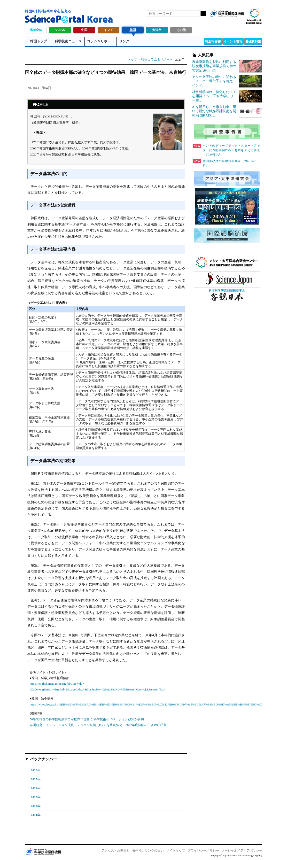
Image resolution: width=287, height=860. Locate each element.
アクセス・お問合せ (115, 850)
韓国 (133, 30)
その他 (181, 30)
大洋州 (157, 30)
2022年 (35, 806)
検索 (203, 13)
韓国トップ (38, 41)
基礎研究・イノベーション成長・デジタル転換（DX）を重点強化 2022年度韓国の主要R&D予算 (98, 725)
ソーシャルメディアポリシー (241, 850)
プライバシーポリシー (203, 850)
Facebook (223, 21)
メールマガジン (240, 21)
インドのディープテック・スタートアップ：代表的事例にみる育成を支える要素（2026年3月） (226, 150)
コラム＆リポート (100, 41)
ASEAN (59, 30)
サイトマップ (175, 850)
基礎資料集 (253, 41)
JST (43, 851)
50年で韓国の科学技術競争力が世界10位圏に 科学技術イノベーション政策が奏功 (87, 719)
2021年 (35, 815)
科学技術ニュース (68, 41)
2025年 (35, 779)
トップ (132, 59)
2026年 (35, 770)
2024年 (35, 788)
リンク (124, 41)
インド (108, 30)
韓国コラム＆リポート (157, 59)
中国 (84, 30)
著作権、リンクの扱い (148, 850)
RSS (215, 21)
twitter (232, 21)
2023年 (35, 797)
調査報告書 (213, 41)
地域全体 (36, 30)
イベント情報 (233, 41)
